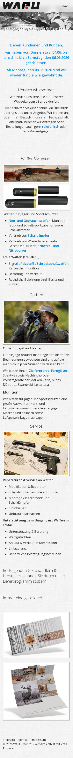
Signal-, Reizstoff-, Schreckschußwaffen (38, 264)
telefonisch (51, 126)
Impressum (38, 740)
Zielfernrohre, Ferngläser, (48, 371)
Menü (65, 6)
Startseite (9, 740)
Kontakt (23, 740)
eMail (31, 131)
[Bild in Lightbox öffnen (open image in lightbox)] (36, 453)
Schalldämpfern (39, 235)
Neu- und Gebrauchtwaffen (29, 221)
